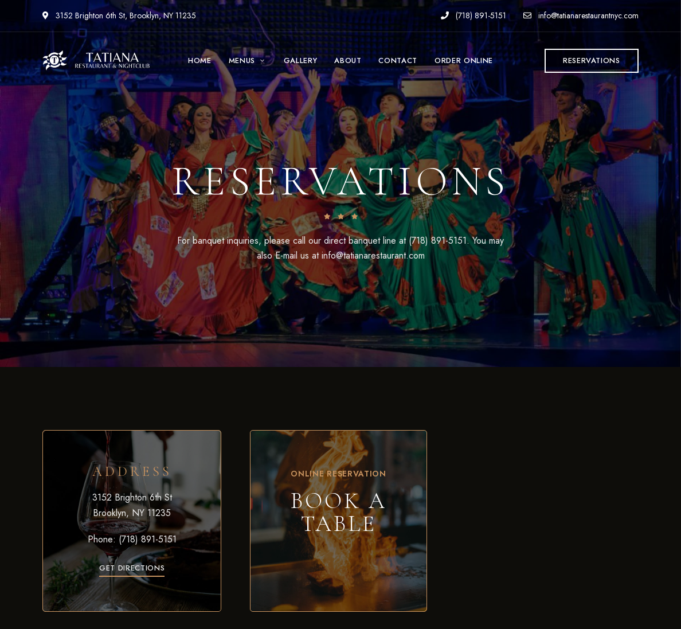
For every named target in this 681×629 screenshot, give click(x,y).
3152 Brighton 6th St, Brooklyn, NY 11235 (119, 15)
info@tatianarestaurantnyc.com (581, 15)
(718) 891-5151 (473, 15)
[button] (592, 61)
